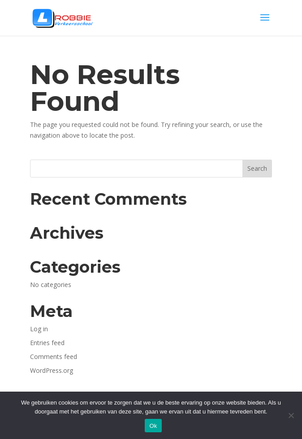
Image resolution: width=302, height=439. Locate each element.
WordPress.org (51, 370)
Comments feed (53, 356)
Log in (39, 329)
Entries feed (47, 342)
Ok (153, 425)
